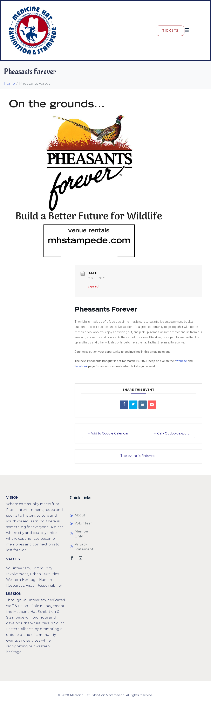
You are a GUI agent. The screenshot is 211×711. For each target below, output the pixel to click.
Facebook (81, 366)
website (181, 361)
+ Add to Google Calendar (108, 433)
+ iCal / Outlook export (171, 433)
